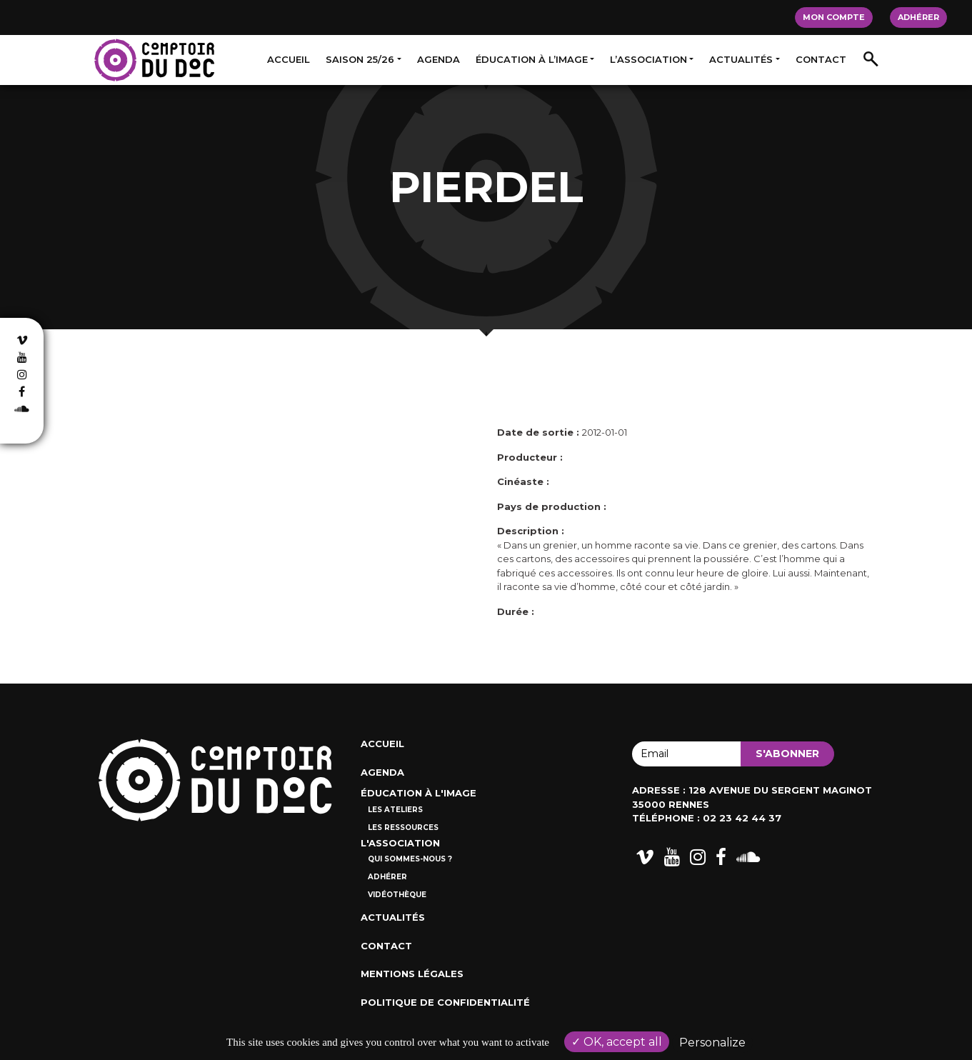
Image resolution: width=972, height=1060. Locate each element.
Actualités (741, 59)
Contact (821, 59)
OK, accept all (616, 1042)
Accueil (288, 59)
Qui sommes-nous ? (410, 859)
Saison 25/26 (360, 59)
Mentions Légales (412, 973)
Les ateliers (395, 809)
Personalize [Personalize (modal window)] (712, 1042)
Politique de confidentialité (445, 1002)
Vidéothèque (397, 894)
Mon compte (834, 17)
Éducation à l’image (532, 59)
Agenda (438, 59)
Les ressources (403, 827)
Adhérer (918, 17)
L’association (648, 59)
